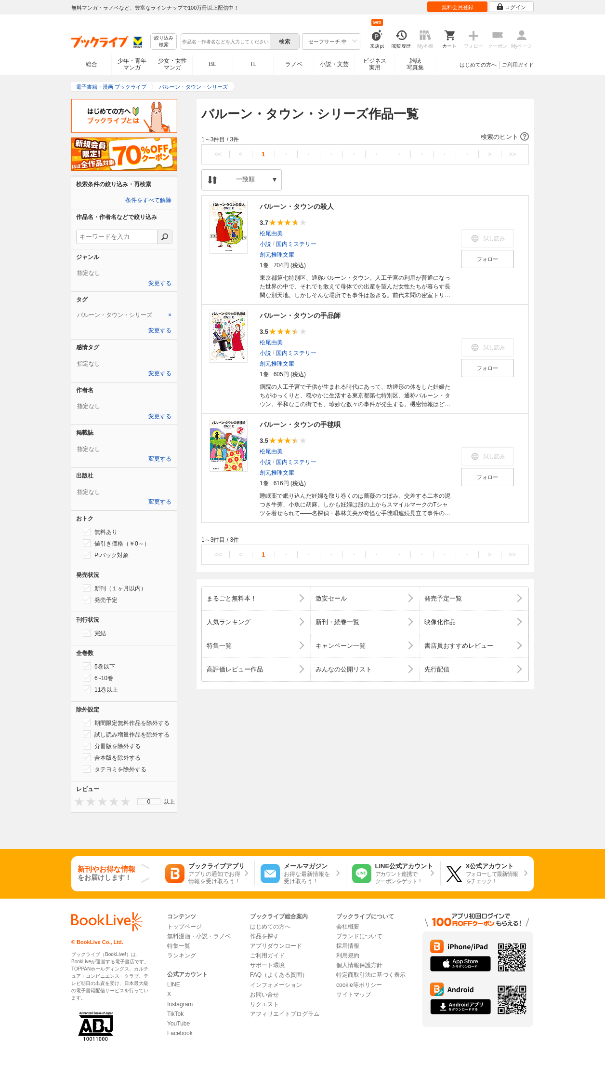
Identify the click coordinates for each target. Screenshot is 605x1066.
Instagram (180, 1004)
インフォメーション (276, 985)
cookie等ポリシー (359, 985)
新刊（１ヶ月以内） (114, 588)
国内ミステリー (296, 244)
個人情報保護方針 (359, 965)
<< (218, 154)
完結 (94, 633)
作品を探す (264, 936)
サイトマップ (353, 994)
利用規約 (347, 955)
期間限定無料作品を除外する (126, 722)
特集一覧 (178, 946)
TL (253, 64)
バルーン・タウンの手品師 (300, 315)
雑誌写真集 (415, 64)
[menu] (148, 801)
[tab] (124, 315)
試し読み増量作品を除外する (126, 734)
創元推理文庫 (277, 254)
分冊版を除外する (112, 746)
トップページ (184, 926)
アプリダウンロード (276, 946)
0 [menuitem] (149, 801)
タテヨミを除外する (114, 769)
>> (512, 154)
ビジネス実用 (374, 64)
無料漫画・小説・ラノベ (199, 936)
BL (213, 64)
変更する (159, 283)
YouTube (178, 1023)
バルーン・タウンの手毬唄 (300, 424)
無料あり (100, 531)
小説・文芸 (334, 64)
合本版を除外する (112, 757)
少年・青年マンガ (132, 64)
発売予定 (100, 599)
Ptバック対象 (106, 555)
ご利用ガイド (518, 65)
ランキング (181, 955)
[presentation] (77, 801)
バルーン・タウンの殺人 (297, 206)
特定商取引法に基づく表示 (371, 974)
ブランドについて (359, 936)
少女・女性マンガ (172, 64)
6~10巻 (98, 678)
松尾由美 (271, 233)
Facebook (180, 1033)
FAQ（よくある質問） (279, 974)
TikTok (175, 1014)
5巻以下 (99, 666)
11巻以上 (100, 689)
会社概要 (347, 926)
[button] (365, 137)
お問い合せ (264, 994)
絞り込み (163, 41)
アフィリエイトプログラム (284, 1014)
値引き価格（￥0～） (116, 543)
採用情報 (347, 946)
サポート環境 (267, 965)
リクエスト (264, 1004)
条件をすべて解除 (148, 200)
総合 (91, 64)
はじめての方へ (478, 65)
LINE (173, 984)
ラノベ (293, 64)
